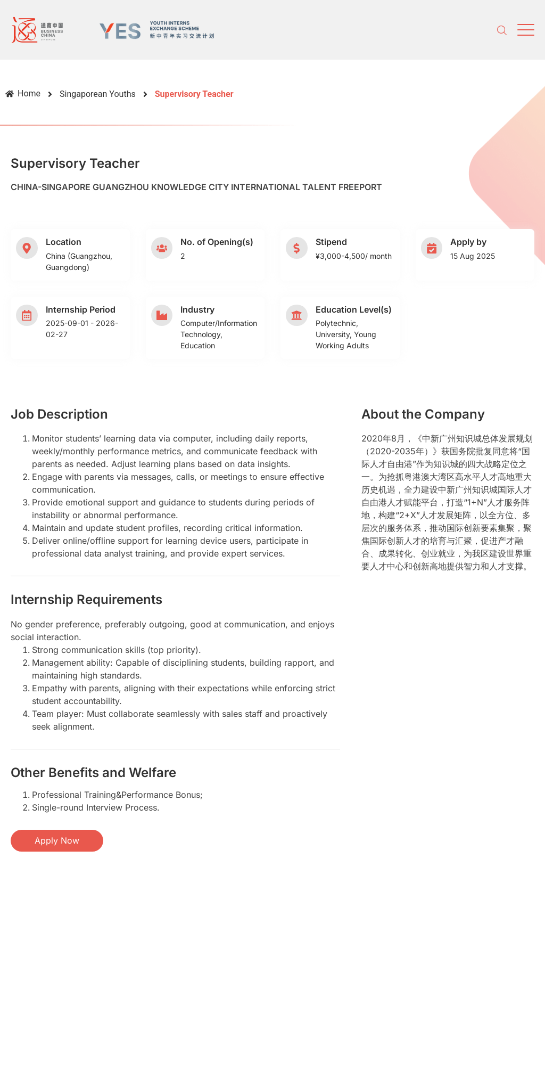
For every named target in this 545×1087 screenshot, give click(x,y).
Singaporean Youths (98, 94)
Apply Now (57, 840)
